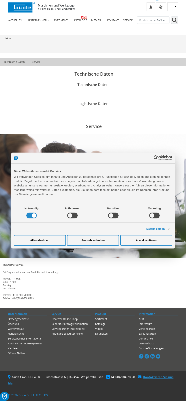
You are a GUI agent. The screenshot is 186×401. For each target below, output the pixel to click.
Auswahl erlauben (93, 240)
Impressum (145, 324)
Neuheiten (101, 333)
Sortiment (101, 319)
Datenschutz (146, 343)
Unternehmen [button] (37, 20)
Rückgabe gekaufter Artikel (67, 333)
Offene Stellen (16, 353)
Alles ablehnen (39, 240)
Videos (99, 328)
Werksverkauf (16, 328)
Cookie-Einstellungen (151, 348)
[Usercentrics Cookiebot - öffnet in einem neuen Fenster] (156, 158)
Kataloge (80, 20)
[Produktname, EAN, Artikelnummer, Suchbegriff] (153, 20)
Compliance (146, 338)
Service (36, 61)
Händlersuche (16, 333)
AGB (141, 319)
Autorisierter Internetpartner (25, 343)
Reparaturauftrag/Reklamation (70, 324)
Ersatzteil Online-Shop (65, 319)
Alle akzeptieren (146, 240)
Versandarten (147, 328)
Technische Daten (14, 61)
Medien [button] (96, 20)
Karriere (13, 348)
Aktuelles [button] (15, 20)
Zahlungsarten (147, 333)
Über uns (13, 324)
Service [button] (128, 20)
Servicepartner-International (24, 338)
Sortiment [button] (60, 20)
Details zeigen (155, 228)
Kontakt (113, 20)
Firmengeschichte (18, 319)
